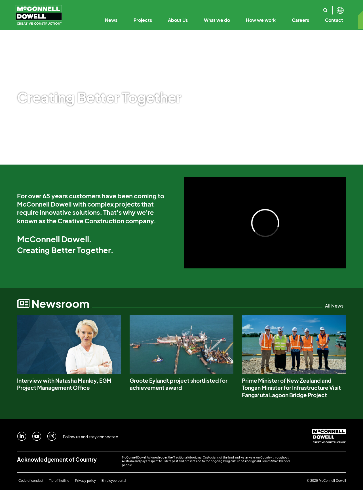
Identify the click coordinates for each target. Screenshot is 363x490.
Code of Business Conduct (227, 7)
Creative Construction (170, 7)
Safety (307, 7)
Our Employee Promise (232, 7)
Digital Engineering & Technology (230, 7)
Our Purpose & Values (140, 7)
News (111, 20)
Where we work (303, 7)
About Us (178, 20)
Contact (334, 20)
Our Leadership (181, 7)
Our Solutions (275, 7)
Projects (143, 20)
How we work (261, 20)
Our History (103, 7)
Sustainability (281, 7)
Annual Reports (273, 7)
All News (334, 306)
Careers (300, 20)
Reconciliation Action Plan (319, 7)
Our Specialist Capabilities (319, 7)
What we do (217, 20)
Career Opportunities (281, 7)
